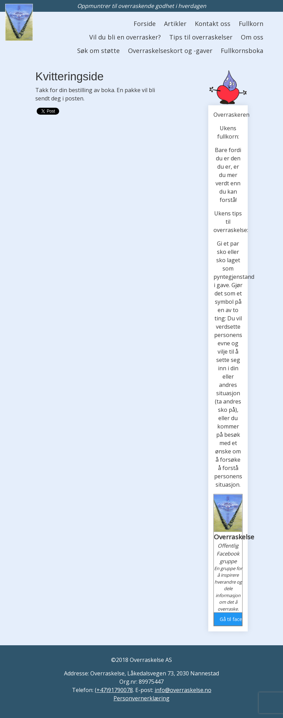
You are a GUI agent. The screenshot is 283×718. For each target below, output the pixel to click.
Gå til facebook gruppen (230, 619)
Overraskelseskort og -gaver (170, 50)
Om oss (252, 37)
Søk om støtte (98, 50)
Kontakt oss (212, 23)
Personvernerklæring (141, 698)
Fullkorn (251, 23)
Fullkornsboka (242, 50)
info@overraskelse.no (183, 690)
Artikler (175, 23)
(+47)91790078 (114, 690)
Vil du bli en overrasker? (125, 37)
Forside (145, 23)
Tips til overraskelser (200, 37)
